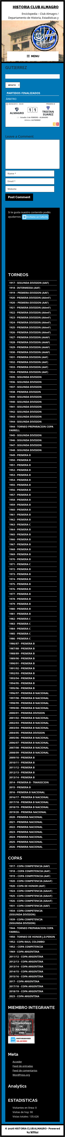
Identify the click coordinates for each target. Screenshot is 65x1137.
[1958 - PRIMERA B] (32, 499)
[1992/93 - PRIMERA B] (32, 673)
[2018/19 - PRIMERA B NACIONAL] (32, 807)
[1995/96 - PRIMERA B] (32, 688)
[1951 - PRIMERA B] (32, 465)
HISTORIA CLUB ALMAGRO (36, 7)
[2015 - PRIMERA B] (32, 787)
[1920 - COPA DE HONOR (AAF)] (32, 886)
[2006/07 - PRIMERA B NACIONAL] (32, 742)
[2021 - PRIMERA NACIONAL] (32, 822)
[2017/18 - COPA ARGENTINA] (32, 986)
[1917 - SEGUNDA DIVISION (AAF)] (32, 282)
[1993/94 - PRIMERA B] (32, 678)
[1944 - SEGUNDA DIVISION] (32, 421)
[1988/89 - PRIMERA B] (32, 653)
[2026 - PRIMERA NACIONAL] (32, 846)
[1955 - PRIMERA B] (32, 484)
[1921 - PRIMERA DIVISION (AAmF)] (32, 307)
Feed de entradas (23, 1066)
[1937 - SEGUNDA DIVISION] (32, 387)
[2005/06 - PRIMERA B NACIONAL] (32, 737)
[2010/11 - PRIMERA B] (32, 762)
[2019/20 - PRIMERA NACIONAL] (32, 812)
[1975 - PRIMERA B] (32, 584)
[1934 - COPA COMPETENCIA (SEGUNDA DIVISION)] (32, 912)
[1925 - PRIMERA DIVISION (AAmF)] (32, 327)
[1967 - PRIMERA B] (32, 544)
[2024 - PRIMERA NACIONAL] (32, 837)
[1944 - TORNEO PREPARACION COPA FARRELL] (32, 428)
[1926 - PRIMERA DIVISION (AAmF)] (32, 332)
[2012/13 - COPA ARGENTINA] (32, 961)
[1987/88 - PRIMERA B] (32, 648)
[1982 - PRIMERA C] (32, 618)
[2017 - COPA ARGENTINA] (32, 981)
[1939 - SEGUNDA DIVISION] (32, 396)
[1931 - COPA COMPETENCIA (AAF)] (32, 905)
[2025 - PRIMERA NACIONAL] (32, 841)
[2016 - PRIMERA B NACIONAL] (32, 792)
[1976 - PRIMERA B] (32, 589)
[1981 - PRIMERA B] (32, 613)
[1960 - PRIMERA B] (32, 509)
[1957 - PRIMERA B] (32, 494)
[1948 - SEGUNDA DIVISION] (32, 450)
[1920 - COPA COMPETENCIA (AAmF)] (32, 881)
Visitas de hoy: (21, 1112)
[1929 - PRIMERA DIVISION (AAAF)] (32, 347)
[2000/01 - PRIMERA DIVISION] (32, 713)
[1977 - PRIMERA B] (32, 594)
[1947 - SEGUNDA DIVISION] (32, 445)
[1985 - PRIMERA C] (32, 633)
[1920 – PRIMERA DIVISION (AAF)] (32, 302)
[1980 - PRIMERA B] (32, 608)
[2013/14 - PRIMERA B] (32, 777)
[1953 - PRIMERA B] (32, 475)
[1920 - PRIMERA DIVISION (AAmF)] (32, 297)
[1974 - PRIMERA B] (32, 579)
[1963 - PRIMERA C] (32, 524)
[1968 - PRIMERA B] (32, 549)
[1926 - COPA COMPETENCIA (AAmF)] (32, 900)
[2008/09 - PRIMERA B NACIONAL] (32, 752)
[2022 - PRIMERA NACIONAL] (32, 827)
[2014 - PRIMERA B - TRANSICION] (32, 782)
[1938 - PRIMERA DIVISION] (32, 392)
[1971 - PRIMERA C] (32, 564)
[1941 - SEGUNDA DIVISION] (32, 406)
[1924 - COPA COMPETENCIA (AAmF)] (32, 891)
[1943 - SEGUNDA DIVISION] (32, 416)
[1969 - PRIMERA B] (32, 554)
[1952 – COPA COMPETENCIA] (32, 946)
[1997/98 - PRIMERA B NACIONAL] (32, 698)
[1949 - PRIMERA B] (32, 455)
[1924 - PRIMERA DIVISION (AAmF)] (32, 322)
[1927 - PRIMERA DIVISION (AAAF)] (32, 337)
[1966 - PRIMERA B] (32, 539)
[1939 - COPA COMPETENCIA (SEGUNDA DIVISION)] (32, 921)
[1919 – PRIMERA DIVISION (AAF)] (32, 292)
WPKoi (34, 1132)
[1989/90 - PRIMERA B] (32, 658)
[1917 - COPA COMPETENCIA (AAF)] (32, 866)
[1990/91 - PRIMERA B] (32, 663)
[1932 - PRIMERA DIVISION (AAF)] (32, 362)
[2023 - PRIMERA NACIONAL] (32, 832)
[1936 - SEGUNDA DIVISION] (32, 382)
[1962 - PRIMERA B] (32, 519)
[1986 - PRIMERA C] (32, 638)
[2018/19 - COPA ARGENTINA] (32, 991)
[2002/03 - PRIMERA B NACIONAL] (32, 722)
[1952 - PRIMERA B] (32, 470)
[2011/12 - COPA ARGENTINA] (32, 956)
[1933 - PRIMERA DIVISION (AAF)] (32, 367)
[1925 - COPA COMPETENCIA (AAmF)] (32, 895)
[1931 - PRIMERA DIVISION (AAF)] (32, 357)
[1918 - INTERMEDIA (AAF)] (32, 287)
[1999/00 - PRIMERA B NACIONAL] (32, 708)
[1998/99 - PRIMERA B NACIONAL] (32, 703)
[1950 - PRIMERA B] (32, 460)
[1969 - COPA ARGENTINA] (32, 951)
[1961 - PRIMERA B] (32, 514)
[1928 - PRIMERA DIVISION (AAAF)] (32, 342)
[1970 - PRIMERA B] (32, 559)
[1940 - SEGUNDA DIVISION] (32, 401)
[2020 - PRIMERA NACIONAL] (32, 817)
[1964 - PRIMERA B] (32, 529)
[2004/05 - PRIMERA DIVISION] (32, 732)
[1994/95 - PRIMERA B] (32, 683)
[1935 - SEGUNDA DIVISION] (32, 377)
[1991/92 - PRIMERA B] (32, 668)
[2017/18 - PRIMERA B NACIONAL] (32, 802)
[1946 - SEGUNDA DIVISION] (32, 440)
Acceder (17, 1061)
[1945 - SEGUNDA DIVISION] (32, 435)
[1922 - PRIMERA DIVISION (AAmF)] (32, 312)
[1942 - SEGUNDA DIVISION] (32, 411)
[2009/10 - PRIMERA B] (32, 757)
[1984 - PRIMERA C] (32, 628)
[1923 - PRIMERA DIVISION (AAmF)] (32, 317)
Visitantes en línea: (24, 1107)
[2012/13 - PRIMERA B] (32, 772)
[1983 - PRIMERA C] (32, 623)
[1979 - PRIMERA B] (32, 603)
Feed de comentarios (25, 1070)
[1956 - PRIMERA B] (32, 489)
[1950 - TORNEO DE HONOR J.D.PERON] (32, 936)
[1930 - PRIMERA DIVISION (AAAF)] (32, 352)
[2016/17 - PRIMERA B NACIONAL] (32, 797)
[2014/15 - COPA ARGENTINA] (32, 971)
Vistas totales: (21, 1116)
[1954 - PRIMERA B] (32, 480)
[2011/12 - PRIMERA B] (32, 767)
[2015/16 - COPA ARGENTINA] (32, 976)
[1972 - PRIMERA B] (32, 569)
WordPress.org (21, 1075)
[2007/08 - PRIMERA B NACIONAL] (32, 747)
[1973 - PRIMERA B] (32, 574)
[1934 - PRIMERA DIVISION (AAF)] (32, 372)
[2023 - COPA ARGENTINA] (32, 996)
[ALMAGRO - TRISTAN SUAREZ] (32, 115)
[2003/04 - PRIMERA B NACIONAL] (32, 727)
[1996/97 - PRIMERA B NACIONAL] (32, 693)
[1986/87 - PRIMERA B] (32, 643)
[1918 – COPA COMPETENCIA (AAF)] (32, 871)
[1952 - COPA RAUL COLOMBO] (32, 941)
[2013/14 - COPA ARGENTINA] (32, 966)
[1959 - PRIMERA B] (32, 504)
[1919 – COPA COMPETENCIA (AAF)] (32, 876)
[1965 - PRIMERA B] (32, 534)
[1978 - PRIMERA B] (32, 599)
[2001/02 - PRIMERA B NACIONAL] (32, 718)
